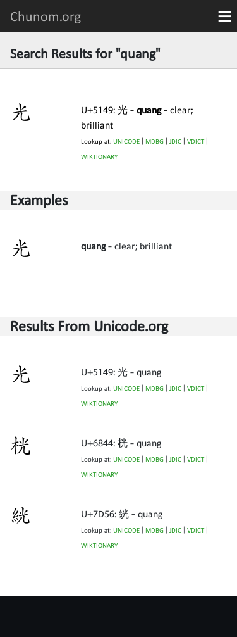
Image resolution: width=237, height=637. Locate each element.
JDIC (175, 141)
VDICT (195, 141)
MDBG (154, 141)
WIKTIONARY (99, 156)
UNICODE (126, 141)
